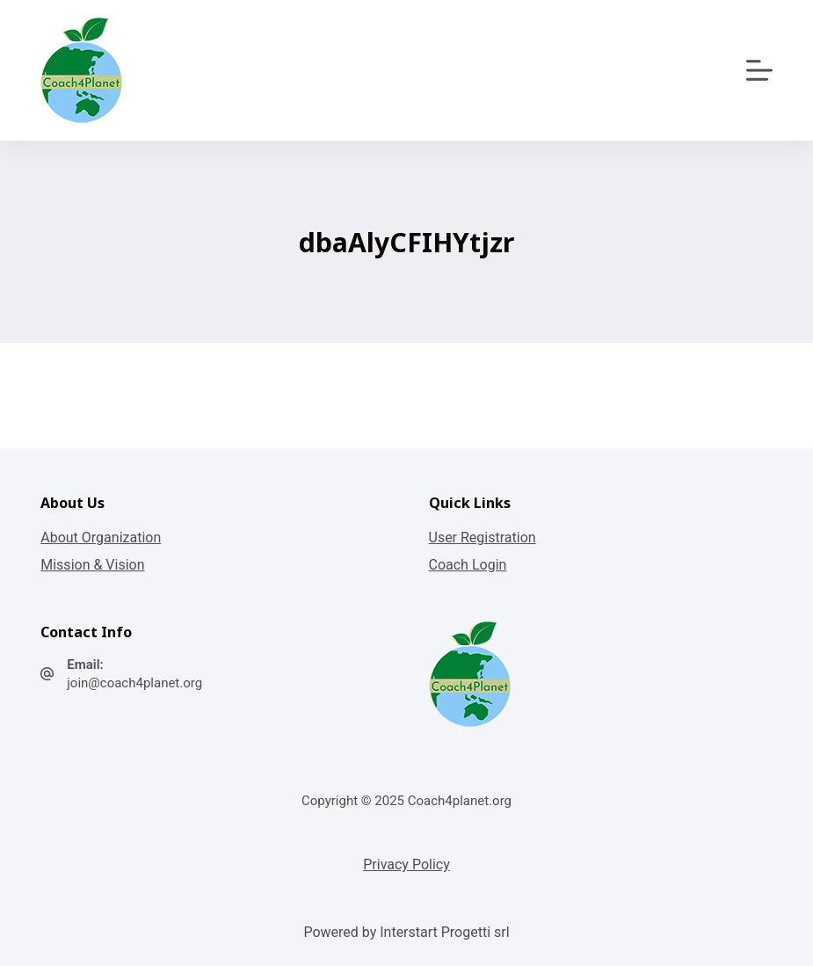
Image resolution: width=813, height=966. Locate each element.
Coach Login (468, 564)
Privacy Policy (406, 864)
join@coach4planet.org (134, 683)
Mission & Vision (92, 564)
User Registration (482, 537)
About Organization (100, 537)
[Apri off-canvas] (759, 70)
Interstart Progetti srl (444, 932)
